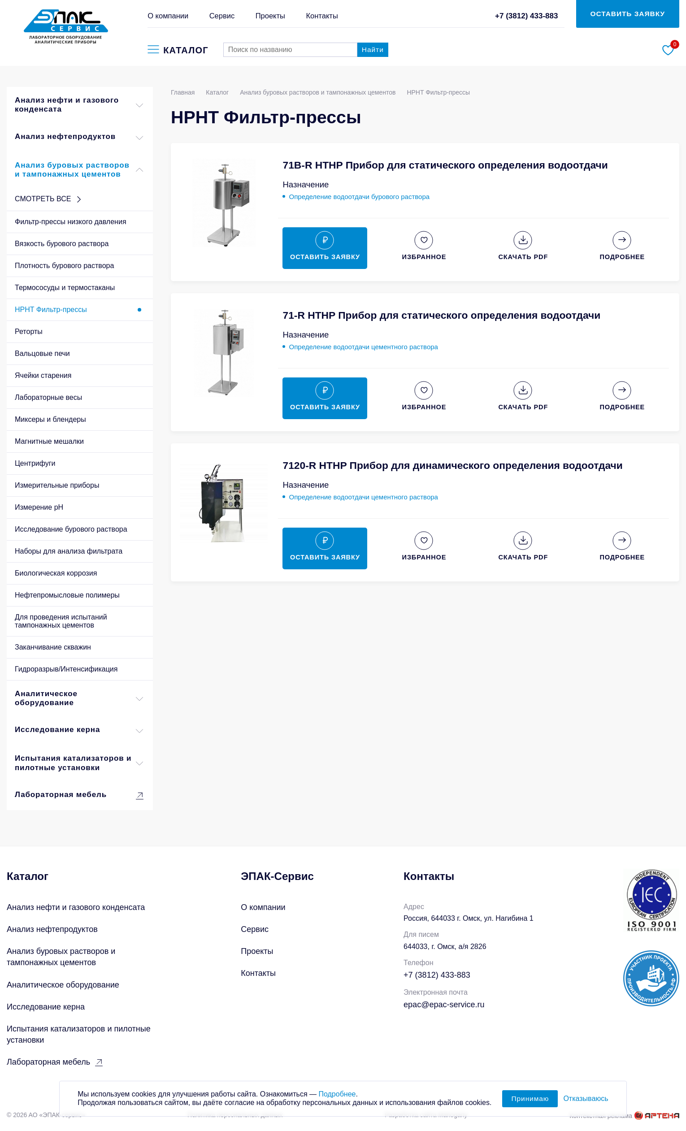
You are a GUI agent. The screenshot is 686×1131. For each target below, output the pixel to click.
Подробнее (337, 1100)
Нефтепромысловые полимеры (67, 595)
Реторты (29, 331)
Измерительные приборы (57, 485)
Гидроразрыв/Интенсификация (66, 669)
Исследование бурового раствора (71, 529)
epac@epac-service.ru (444, 1004)
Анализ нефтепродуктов (80, 137)
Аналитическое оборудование (80, 698)
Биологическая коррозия (56, 573)
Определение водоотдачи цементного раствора (363, 347)
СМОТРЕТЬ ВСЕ (49, 199)
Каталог (217, 92)
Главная (183, 92)
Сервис (222, 16)
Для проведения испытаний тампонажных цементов (61, 621)
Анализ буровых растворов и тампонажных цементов (80, 170)
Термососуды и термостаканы (65, 287)
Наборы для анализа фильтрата (68, 551)
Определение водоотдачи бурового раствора (359, 196)
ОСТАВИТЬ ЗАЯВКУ (627, 13)
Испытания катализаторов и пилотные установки (80, 763)
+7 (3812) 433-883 (526, 16)
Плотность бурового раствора (64, 265)
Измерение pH (39, 507)
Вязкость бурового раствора (62, 243)
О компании (168, 16)
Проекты (270, 16)
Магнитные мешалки (49, 441)
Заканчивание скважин (53, 647)
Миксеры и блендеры (50, 419)
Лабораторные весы (48, 397)
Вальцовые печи (42, 353)
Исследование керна (80, 730)
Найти (373, 49)
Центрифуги (35, 463)
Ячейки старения (43, 375)
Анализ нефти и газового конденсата (80, 105)
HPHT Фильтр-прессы (51, 309)
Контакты (322, 16)
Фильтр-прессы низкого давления (70, 221)
